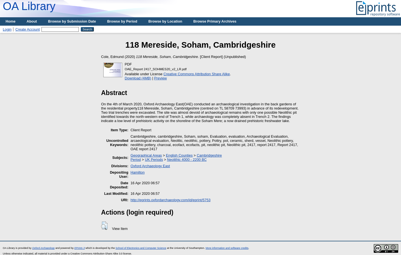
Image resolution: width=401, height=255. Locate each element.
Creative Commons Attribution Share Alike (196, 74)
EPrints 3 (79, 248)
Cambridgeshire (209, 155)
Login (7, 29)
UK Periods (154, 159)
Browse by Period (122, 21)
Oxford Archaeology (43, 248)
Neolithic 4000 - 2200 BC (187, 159)
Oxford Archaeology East (150, 166)
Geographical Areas (146, 155)
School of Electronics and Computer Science (141, 248)
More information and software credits (227, 248)
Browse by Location (165, 21)
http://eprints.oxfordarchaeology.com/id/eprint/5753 (171, 200)
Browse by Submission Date (72, 21)
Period (136, 159)
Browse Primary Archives (214, 21)
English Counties (179, 155)
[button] (104, 226)
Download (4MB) (138, 78)
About (32, 21)
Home (11, 21)
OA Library (29, 6)
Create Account (27, 29)
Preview (160, 78)
